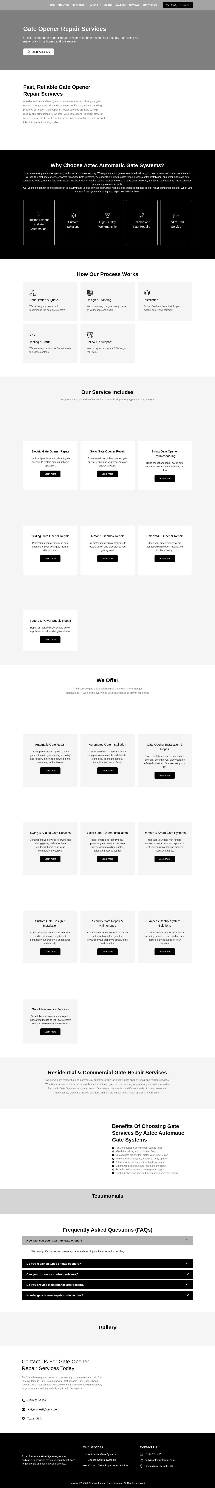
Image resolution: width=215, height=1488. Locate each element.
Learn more (50, 474)
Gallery (120, 5)
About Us (63, 5)
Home (51, 5)
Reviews (134, 5)
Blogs (108, 5)
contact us (149, 5)
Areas (95, 5)
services (80, 5)
